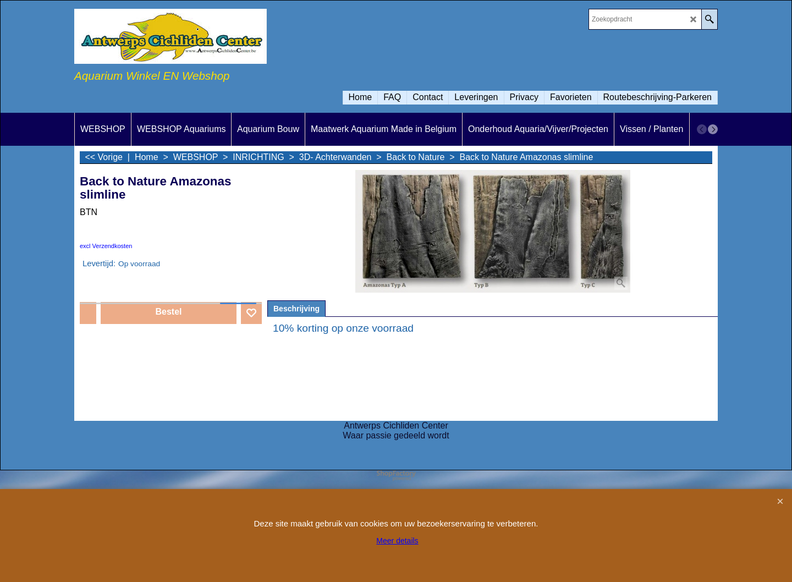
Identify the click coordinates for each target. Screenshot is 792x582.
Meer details (397, 540)
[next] (713, 129)
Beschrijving (296, 308)
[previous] (702, 129)
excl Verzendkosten (106, 246)
